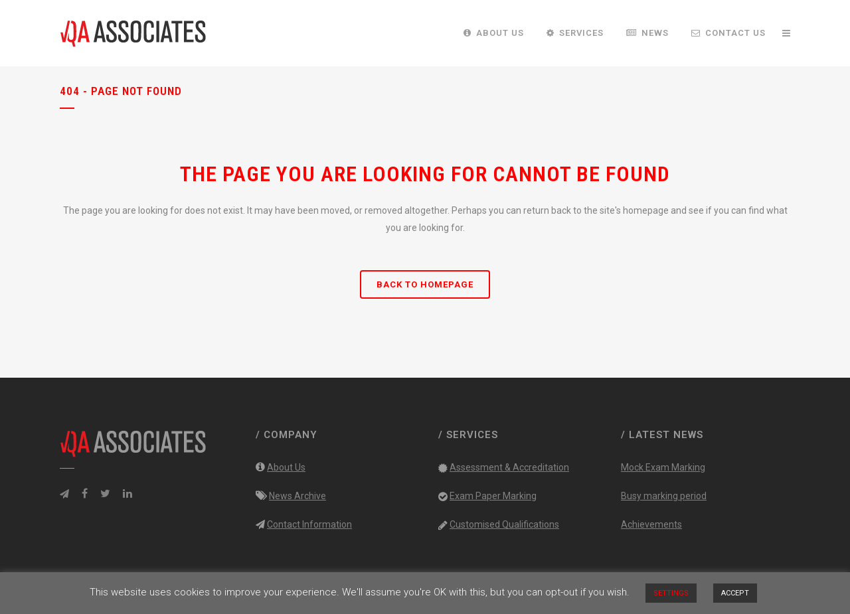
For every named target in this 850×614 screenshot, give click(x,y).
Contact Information (309, 524)
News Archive (297, 496)
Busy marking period (664, 496)
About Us (286, 467)
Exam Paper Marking (493, 496)
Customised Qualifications (504, 524)
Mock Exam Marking (663, 467)
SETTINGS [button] (671, 593)
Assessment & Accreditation (509, 467)
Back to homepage (425, 284)
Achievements (651, 524)
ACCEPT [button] (735, 593)
